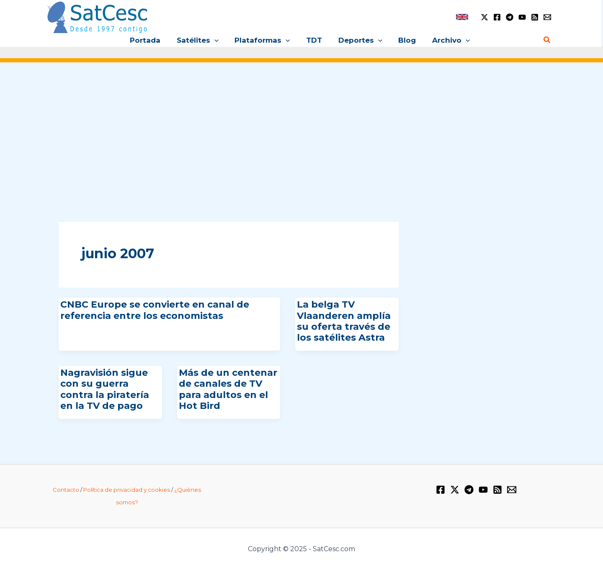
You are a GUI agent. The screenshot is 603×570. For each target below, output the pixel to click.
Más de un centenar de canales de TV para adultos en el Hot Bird (228, 389)
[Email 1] (547, 17)
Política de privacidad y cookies (126, 489)
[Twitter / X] (484, 17)
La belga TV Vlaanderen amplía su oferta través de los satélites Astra (344, 321)
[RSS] (535, 17)
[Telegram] (509, 17)
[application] (218, 40)
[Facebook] (497, 17)
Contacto (66, 489)
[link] (462, 17)
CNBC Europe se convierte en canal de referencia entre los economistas (154, 310)
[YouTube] (522, 17)
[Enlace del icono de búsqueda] (547, 40)
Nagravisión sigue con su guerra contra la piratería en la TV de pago (104, 389)
